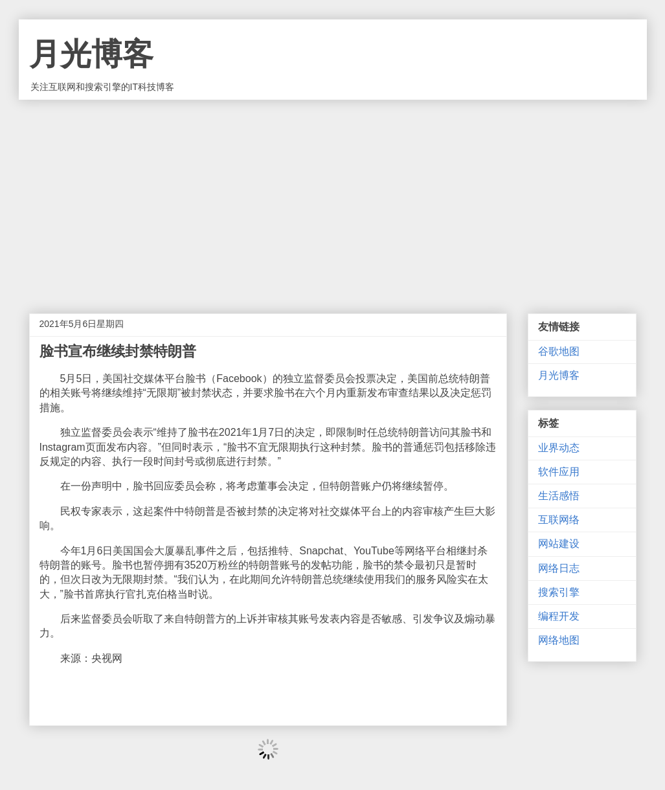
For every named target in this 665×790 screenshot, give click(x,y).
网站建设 (559, 543)
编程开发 (559, 616)
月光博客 (91, 54)
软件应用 (559, 471)
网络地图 (559, 640)
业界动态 (559, 447)
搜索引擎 (559, 592)
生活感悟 (559, 495)
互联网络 (559, 519)
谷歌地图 (559, 351)
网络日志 (559, 568)
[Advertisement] (333, 197)
